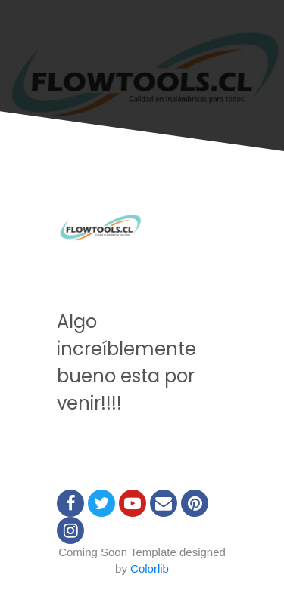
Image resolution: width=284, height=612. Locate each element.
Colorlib (149, 568)
